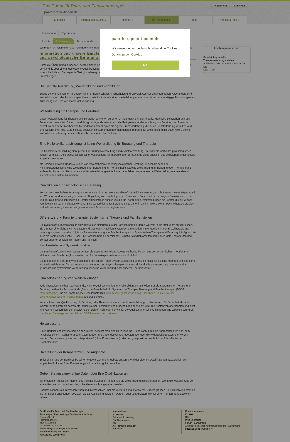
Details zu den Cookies (127, 54)
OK (145, 64)
